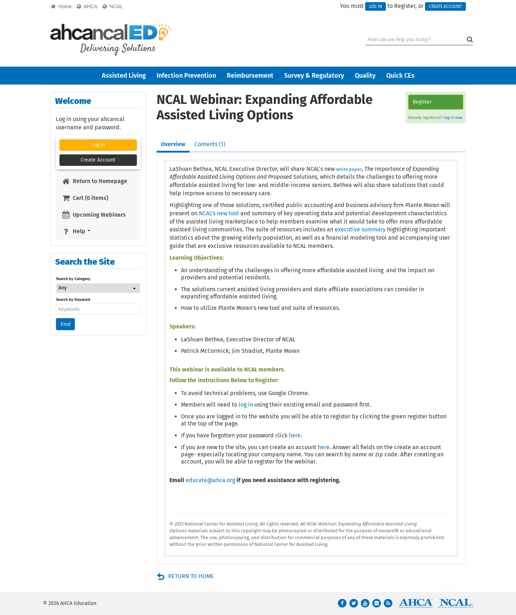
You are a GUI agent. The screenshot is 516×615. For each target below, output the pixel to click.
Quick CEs (400, 76)
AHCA (87, 6)
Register (422, 102)
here (295, 435)
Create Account (445, 6)
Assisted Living (124, 76)
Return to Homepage (94, 181)
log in (246, 404)
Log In (375, 6)
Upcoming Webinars (94, 214)
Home (61, 6)
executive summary (360, 229)
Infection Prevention (186, 76)
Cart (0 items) (85, 197)
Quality (365, 76)
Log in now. (453, 117)
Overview (173, 144)
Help (76, 231)
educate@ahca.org (210, 480)
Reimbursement (250, 76)
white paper (349, 169)
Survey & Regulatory (314, 76)
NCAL (112, 6)
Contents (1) (210, 144)
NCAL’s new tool (219, 213)
